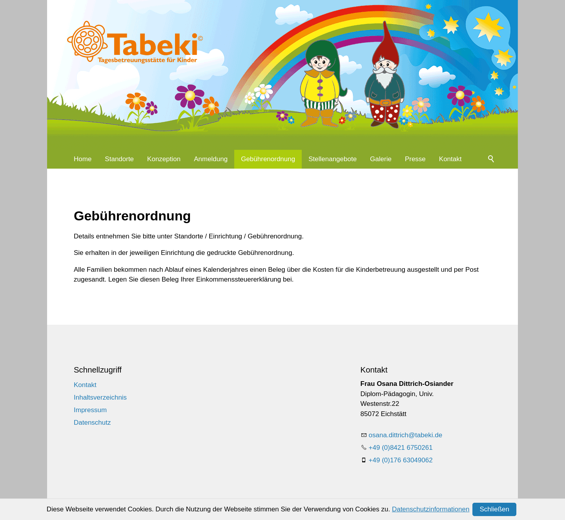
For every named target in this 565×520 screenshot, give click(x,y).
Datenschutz (92, 422)
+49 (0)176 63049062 (401, 460)
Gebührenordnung (268, 159)
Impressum (90, 410)
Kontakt (450, 159)
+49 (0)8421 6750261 (401, 447)
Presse (415, 159)
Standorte (119, 159)
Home (82, 159)
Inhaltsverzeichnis (100, 397)
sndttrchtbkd (406, 435)
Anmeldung (211, 159)
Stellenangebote (332, 159)
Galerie (381, 159)
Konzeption (163, 159)
